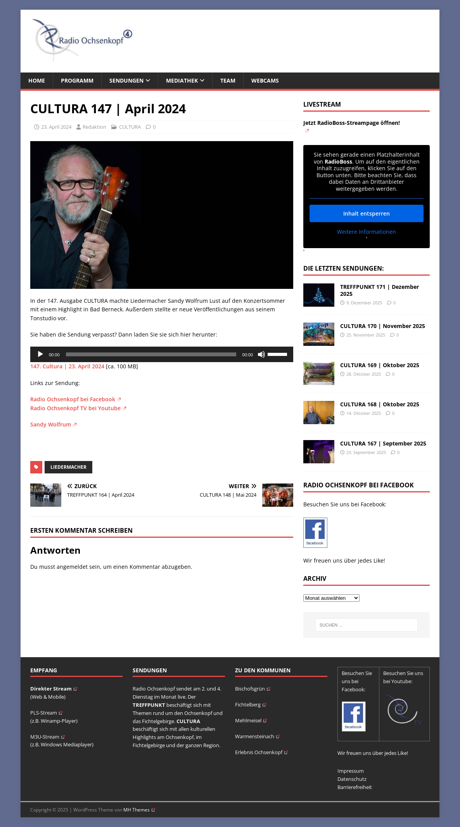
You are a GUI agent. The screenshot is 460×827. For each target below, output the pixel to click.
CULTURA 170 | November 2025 (382, 326)
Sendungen (126, 80)
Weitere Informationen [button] (366, 231)
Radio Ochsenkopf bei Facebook (75, 399)
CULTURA (130, 126)
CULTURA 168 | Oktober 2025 (379, 404)
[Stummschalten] (261, 354)
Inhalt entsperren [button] (366, 213)
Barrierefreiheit (354, 787)
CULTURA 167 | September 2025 (383, 443)
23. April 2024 (56, 126)
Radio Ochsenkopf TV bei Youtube (78, 408)
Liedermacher (68, 467)
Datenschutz (352, 778)
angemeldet (72, 566)
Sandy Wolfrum (53, 424)
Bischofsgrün (252, 688)
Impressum (350, 770)
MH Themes (139, 809)
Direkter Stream (53, 688)
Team (227, 80)
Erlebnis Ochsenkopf (261, 752)
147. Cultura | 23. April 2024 (67, 366)
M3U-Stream (47, 736)
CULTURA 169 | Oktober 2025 (379, 365)
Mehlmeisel (251, 720)
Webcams (265, 80)
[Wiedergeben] (40, 354)
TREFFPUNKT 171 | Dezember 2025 (379, 290)
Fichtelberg (250, 704)
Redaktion (94, 126)
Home (36, 80)
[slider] (151, 354)
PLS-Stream (46, 712)
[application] (161, 354)
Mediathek (182, 80)
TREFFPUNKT (149, 704)
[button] (17, 810)
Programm (77, 80)
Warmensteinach (257, 736)
